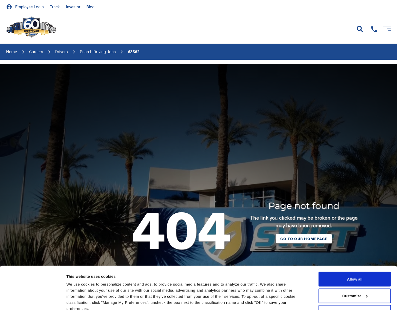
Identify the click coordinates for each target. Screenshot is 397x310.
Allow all (355, 239)
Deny (355, 272)
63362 (134, 51)
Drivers (61, 51)
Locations (214, 28)
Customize (355, 256)
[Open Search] (360, 29)
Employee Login (25, 7)
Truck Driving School (165, 28)
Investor (73, 7)
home (11, 51)
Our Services (77, 28)
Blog (90, 7)
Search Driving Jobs (98, 51)
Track (55, 7)
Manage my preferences (88, 300)
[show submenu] (96, 23)
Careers (117, 28)
